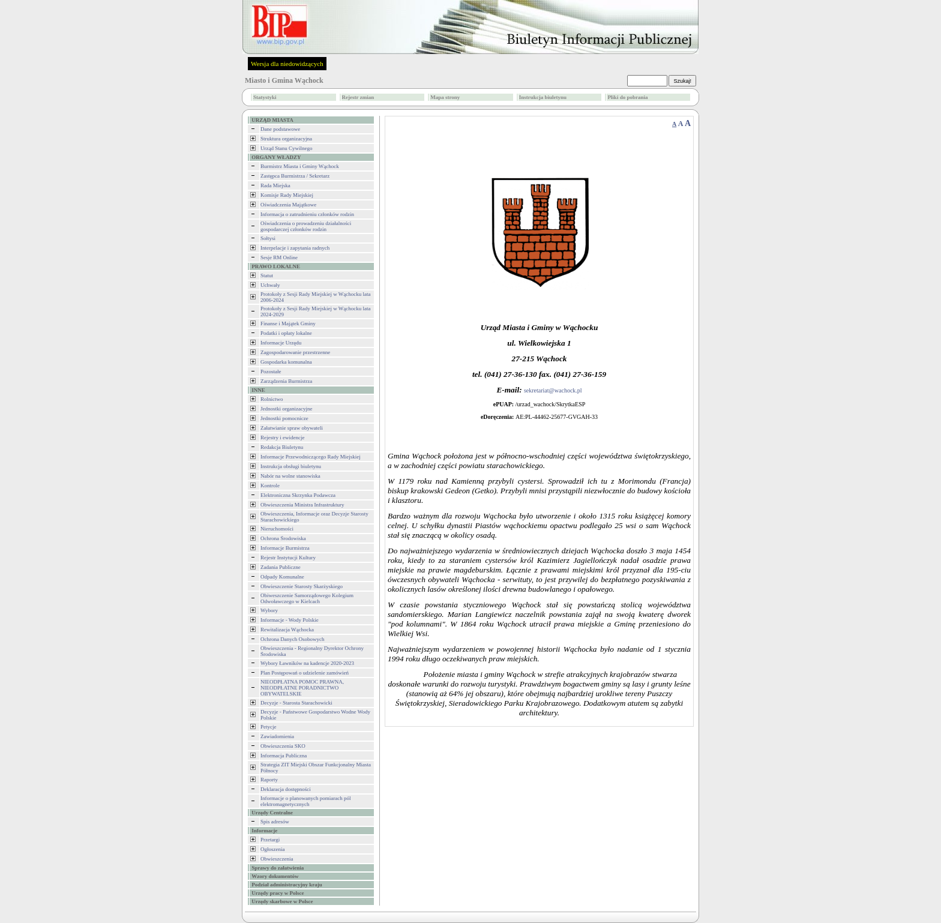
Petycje (268, 727)
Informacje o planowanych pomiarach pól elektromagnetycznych (305, 801)
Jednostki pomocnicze (284, 418)
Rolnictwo (271, 399)
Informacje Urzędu (280, 343)
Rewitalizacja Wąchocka (287, 630)
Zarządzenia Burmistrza (286, 381)
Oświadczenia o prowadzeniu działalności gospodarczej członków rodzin (305, 226)
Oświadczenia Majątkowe (288, 205)
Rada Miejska (275, 185)
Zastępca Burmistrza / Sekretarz (294, 176)
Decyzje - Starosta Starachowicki (296, 703)
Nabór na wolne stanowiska (290, 476)
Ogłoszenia (272, 849)
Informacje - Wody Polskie (289, 620)
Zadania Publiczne (280, 567)
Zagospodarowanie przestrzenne (295, 352)
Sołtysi (267, 238)
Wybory (269, 610)
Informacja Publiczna (283, 756)
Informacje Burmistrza (285, 548)
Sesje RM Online (279, 257)
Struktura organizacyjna (286, 139)
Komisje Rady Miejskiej (286, 195)
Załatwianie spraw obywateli (291, 428)
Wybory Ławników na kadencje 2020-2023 (307, 663)
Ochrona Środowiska (283, 538)
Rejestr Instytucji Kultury (288, 558)
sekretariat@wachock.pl (553, 390)
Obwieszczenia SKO (282, 746)
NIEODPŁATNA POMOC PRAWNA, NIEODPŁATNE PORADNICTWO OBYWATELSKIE (302, 688)
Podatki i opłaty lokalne (286, 333)
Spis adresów (274, 822)
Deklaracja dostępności (285, 789)
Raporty (269, 780)
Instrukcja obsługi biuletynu (290, 466)
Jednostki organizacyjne (286, 409)
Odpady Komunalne (282, 577)
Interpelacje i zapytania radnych (294, 248)
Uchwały (270, 285)
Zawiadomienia (277, 736)
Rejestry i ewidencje (282, 437)
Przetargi (270, 840)
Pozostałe (270, 371)
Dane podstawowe (280, 129)
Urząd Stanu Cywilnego (286, 148)
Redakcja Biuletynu (281, 447)
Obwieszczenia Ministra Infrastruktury (302, 505)
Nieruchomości (276, 529)
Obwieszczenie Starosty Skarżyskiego (301, 586)
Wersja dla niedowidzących (287, 63)
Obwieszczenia (276, 859)
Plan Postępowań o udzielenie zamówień (304, 673)
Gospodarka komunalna (286, 362)
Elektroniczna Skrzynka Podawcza (297, 495)
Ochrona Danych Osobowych (292, 639)
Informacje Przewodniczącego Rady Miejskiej (310, 457)
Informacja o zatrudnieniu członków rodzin (307, 214)
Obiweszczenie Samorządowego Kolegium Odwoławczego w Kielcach (306, 598)
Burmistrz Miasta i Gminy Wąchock (299, 166)
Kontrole (270, 486)
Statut (266, 275)
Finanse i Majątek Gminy (288, 323)
